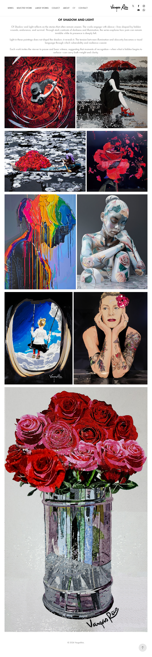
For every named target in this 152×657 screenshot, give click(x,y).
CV (74, 8)
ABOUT (66, 8)
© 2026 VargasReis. (75, 642)
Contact (83, 8)
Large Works (42, 8)
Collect (56, 8)
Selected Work (24, 8)
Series (10, 8)
